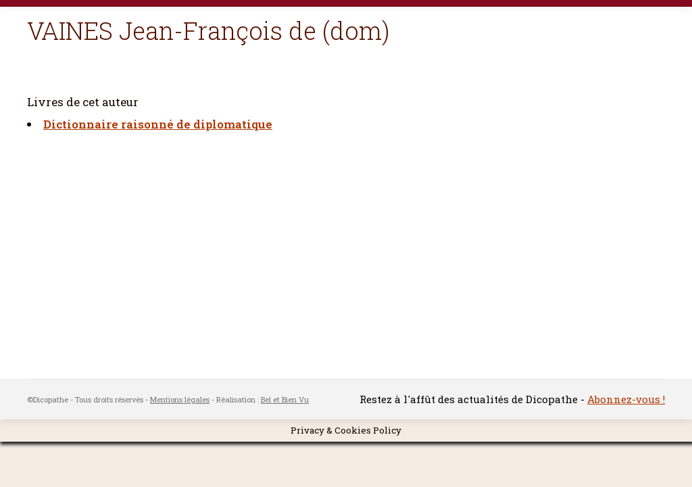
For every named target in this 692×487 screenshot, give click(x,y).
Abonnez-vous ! (626, 399)
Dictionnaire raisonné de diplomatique (157, 124)
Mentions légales (179, 399)
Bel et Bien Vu (285, 399)
